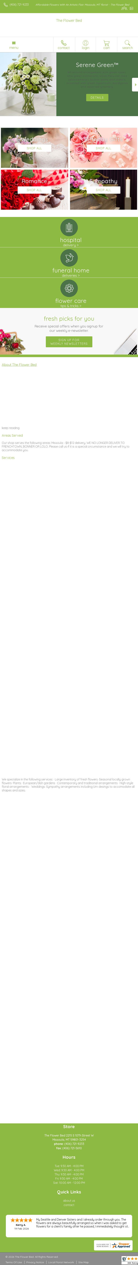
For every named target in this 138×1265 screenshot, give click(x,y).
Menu (13, 47)
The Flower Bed (69, 20)
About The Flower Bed (19, 364)
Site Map (83, 1262)
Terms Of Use (13, 1262)
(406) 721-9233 (19, 4)
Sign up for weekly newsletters (69, 341)
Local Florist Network (61, 1262)
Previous (3, 85)
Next (135, 85)
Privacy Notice (35, 1262)
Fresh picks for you (69, 324)
